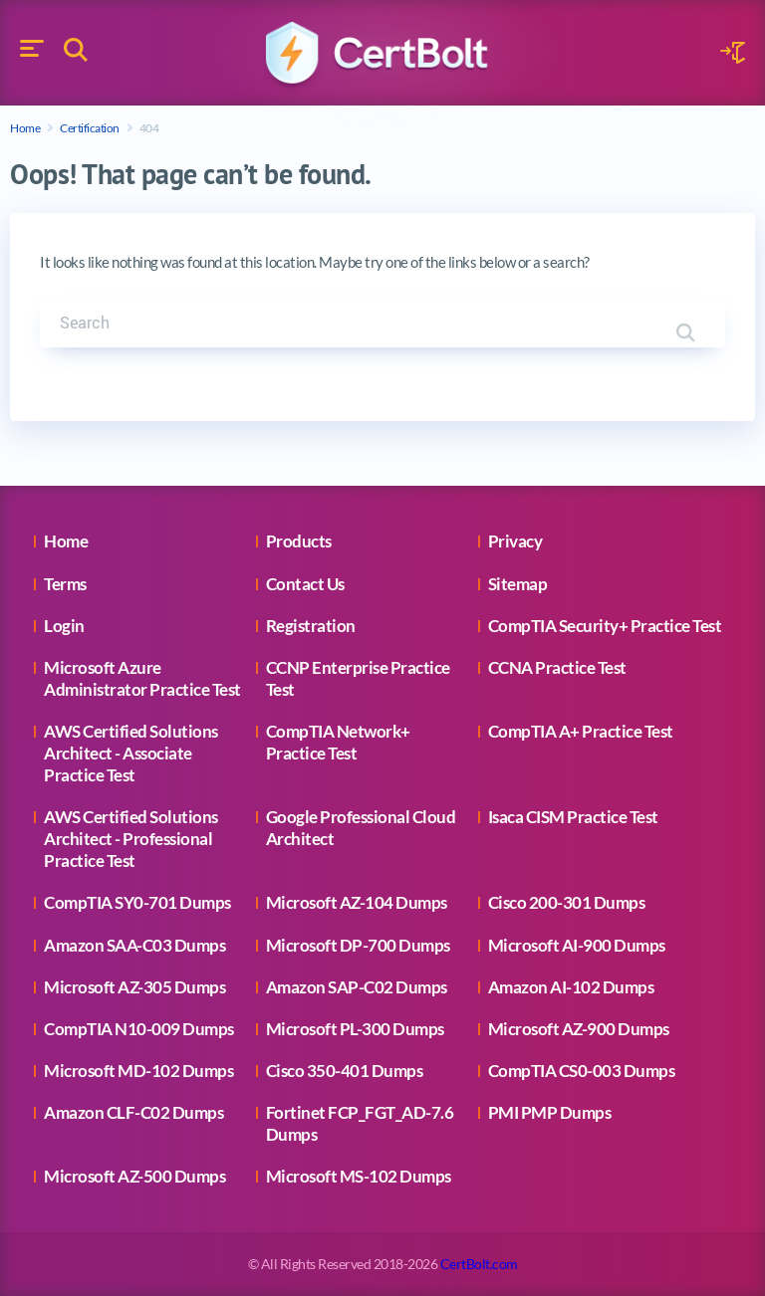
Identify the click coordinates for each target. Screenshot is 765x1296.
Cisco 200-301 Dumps (566, 902)
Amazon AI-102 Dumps (571, 986)
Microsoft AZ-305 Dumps (134, 986)
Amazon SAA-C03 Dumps (134, 945)
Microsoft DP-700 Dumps (358, 945)
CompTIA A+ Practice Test (580, 731)
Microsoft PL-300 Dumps (355, 1028)
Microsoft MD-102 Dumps (138, 1070)
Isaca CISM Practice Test (573, 816)
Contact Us (305, 583)
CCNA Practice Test (557, 667)
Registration (311, 625)
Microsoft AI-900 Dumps (576, 945)
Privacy (515, 541)
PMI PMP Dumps (550, 1112)
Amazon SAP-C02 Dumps (356, 986)
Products (299, 541)
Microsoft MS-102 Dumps (358, 1176)
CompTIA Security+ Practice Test (605, 625)
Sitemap (518, 583)
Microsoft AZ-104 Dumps (356, 902)
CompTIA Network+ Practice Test (338, 742)
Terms (65, 583)
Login (64, 625)
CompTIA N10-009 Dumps (139, 1028)
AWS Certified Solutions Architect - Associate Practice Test (131, 753)
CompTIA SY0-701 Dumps (137, 902)
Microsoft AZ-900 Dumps (578, 1028)
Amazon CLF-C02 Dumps (133, 1112)
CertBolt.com (479, 1263)
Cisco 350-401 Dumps (344, 1070)
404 (149, 127)
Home (25, 127)
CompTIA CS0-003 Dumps (581, 1070)
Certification (90, 127)
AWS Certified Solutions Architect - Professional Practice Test (131, 838)
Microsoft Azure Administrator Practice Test (142, 678)
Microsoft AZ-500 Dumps (134, 1176)
